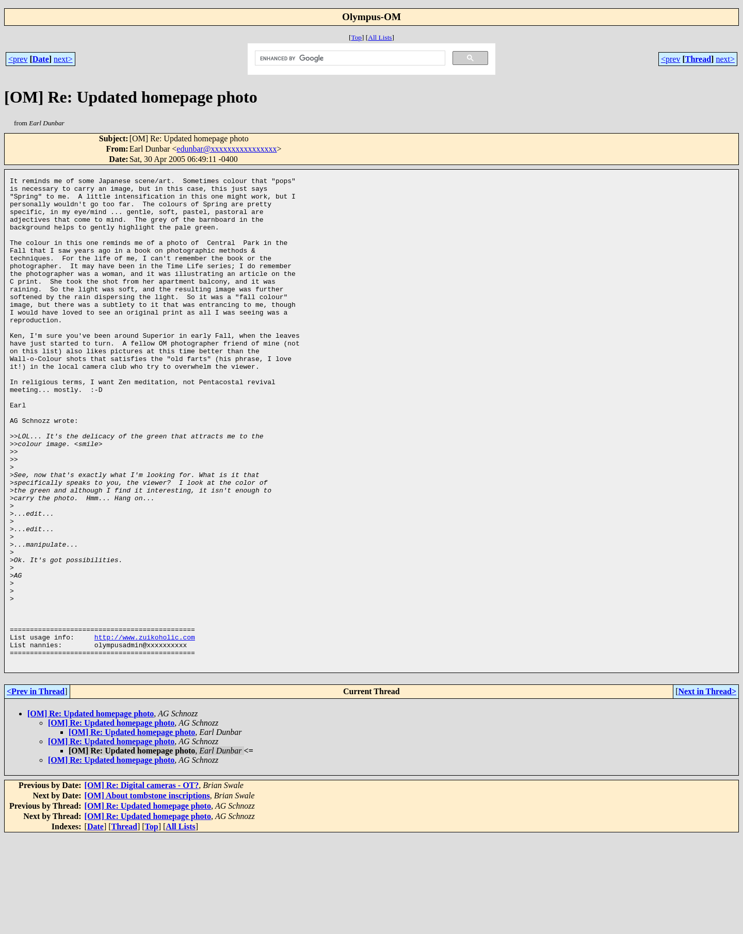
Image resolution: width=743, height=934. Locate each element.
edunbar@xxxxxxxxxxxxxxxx (226, 148)
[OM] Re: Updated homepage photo (90, 811)
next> (63, 59)
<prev (17, 59)
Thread (698, 59)
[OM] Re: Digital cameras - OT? (142, 882)
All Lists (380, 37)
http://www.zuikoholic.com (144, 729)
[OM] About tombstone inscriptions (147, 893)
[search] (349, 58)
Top (356, 37)
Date (41, 59)
